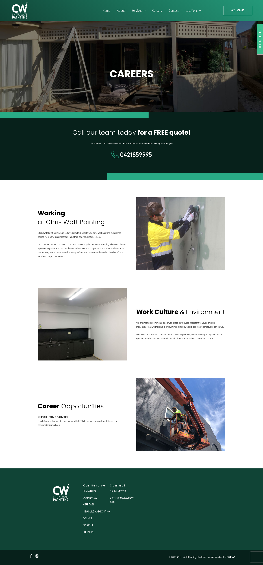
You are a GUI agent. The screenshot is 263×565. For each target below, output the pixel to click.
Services (139, 10)
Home (106, 10)
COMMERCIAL (90, 497)
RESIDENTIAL (89, 490)
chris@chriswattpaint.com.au (122, 499)
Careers (157, 10)
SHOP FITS (88, 532)
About (121, 10)
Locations (194, 10)
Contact (174, 10)
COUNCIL (87, 518)
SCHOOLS (88, 525)
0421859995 (237, 10)
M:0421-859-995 (118, 490)
